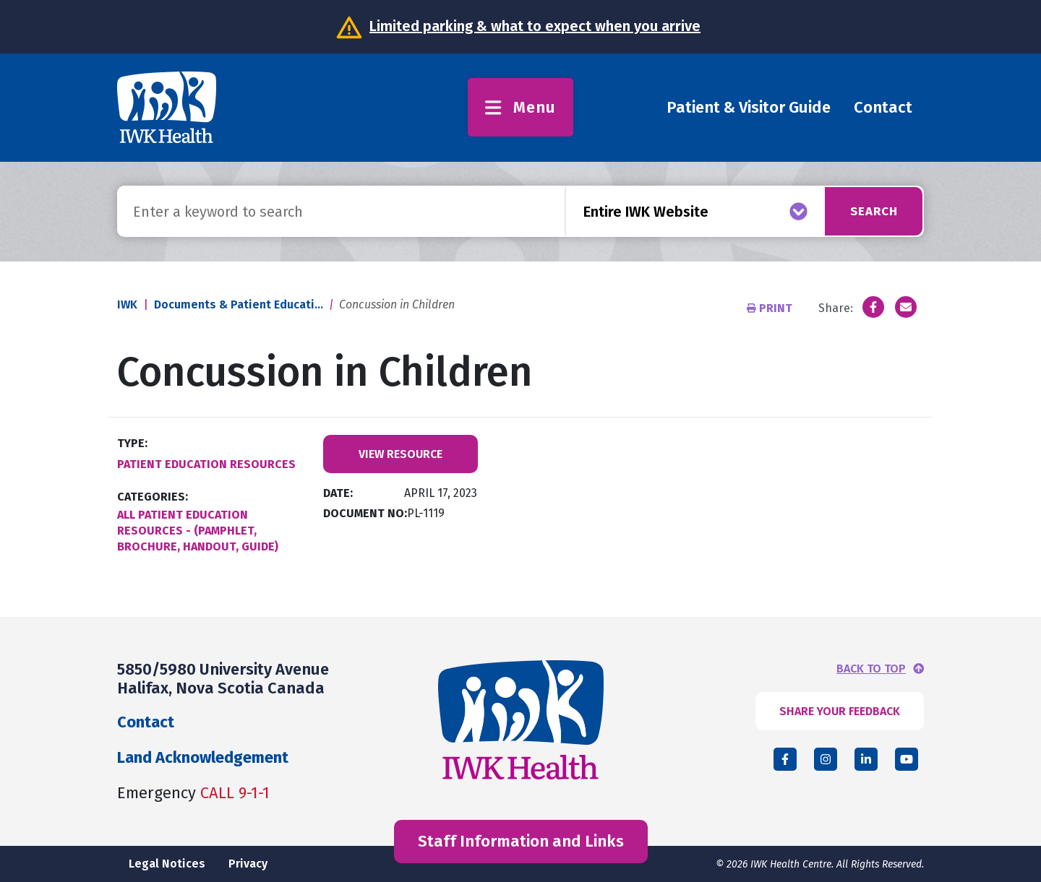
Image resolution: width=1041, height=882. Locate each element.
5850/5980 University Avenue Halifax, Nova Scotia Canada (223, 679)
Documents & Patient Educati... (238, 304)
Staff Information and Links (521, 841)
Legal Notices (167, 863)
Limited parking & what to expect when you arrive (535, 26)
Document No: (365, 513)
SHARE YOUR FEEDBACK (839, 711)
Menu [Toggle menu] (520, 107)
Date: (338, 493)
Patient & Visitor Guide (749, 107)
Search (868, 211)
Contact (883, 107)
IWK (127, 304)
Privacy (247, 863)
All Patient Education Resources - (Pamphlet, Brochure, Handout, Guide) (197, 530)
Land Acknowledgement (202, 757)
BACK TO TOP (871, 669)
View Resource (400, 454)
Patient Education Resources (206, 464)
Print (771, 308)
